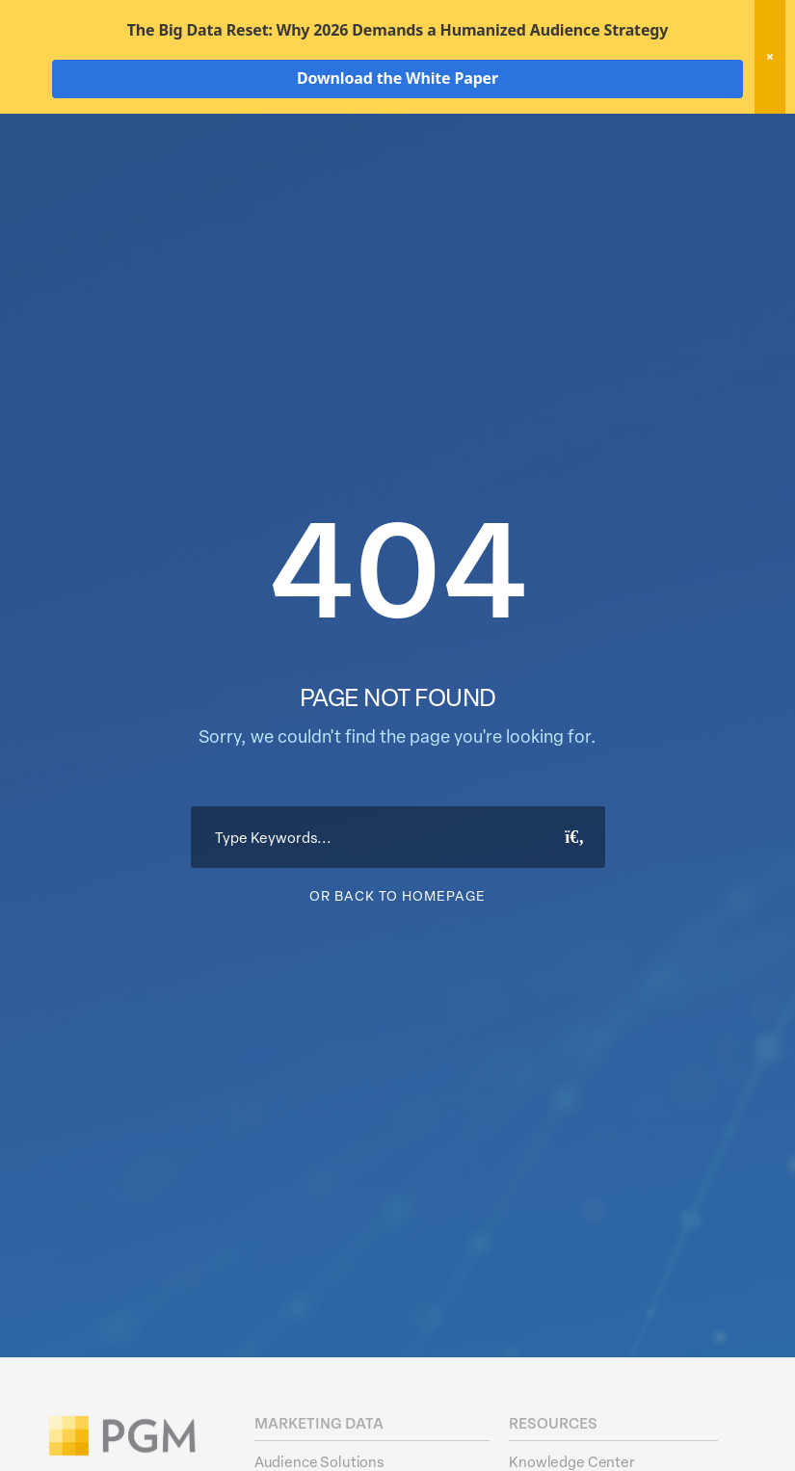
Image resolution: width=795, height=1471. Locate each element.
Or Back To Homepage (397, 1009)
